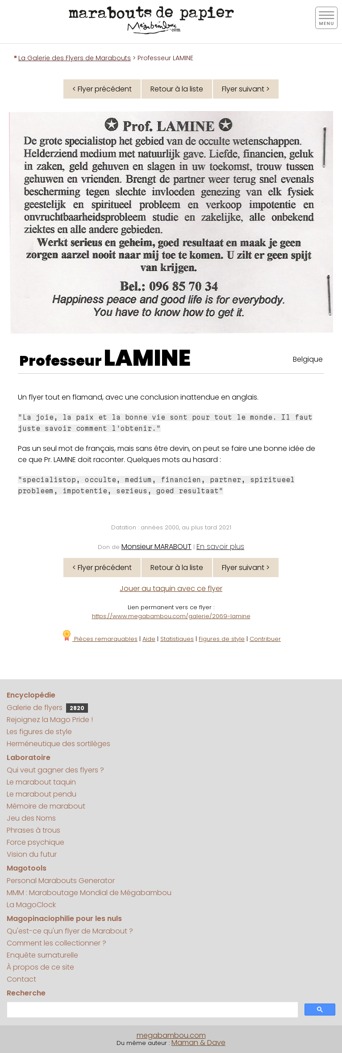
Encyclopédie (31, 695)
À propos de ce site (40, 967)
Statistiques (177, 639)
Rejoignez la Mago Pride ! (50, 719)
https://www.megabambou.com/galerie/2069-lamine (171, 616)
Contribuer (265, 639)
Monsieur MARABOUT (156, 546)
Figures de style (222, 639)
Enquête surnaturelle (42, 955)
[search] (151, 1010)
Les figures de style (39, 732)
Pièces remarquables (99, 639)
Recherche (26, 993)
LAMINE (147, 358)
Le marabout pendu (41, 794)
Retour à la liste (176, 89)
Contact (21, 979)
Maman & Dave (198, 1042)
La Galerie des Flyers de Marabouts (74, 58)
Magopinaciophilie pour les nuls (64, 918)
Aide (148, 639)
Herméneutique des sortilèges (58, 744)
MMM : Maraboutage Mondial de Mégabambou (89, 893)
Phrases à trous (33, 830)
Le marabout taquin (41, 782)
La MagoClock (31, 905)
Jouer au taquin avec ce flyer (171, 588)
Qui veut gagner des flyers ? (55, 770)
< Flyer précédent (102, 89)
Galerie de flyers (47, 707)
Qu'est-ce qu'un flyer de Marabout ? (70, 931)
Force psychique (35, 842)
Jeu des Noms (31, 818)
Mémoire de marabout (46, 806)
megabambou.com (171, 1035)
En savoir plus (220, 546)
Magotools (26, 868)
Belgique (308, 359)
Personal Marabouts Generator (61, 880)
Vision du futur (32, 854)
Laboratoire (28, 757)
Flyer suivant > (246, 89)
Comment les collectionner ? (56, 943)
